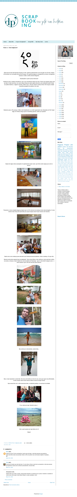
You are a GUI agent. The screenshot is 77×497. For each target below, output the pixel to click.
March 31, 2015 (9, 467)
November (61, 85)
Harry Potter (65, 152)
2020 (60, 74)
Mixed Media (67, 177)
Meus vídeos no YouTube (64, 186)
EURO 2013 (60, 155)
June (60, 94)
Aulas (59, 151)
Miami (59, 162)
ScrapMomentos (60, 179)
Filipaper (67, 155)
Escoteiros (71, 164)
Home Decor (70, 160)
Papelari (61, 178)
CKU (64, 155)
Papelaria (60, 149)
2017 (60, 78)
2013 (60, 106)
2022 (60, 70)
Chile (72, 153)
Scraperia (71, 149)
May (60, 96)
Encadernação (65, 164)
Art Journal (66, 174)
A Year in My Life (65, 158)
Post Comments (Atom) (14, 484)
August (60, 91)
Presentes (63, 171)
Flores (59, 170)
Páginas (60, 145)
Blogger (41, 493)
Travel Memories (61, 167)
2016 (60, 80)
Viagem (59, 158)
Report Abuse (61, 216)
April (60, 98)
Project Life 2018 (69, 178)
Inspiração (60, 166)
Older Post (52, 482)
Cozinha (61, 177)
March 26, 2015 (9, 458)
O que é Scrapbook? (21, 41)
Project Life (68, 145)
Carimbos (62, 162)
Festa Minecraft (69, 168)
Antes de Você (60, 174)
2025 (60, 68)
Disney (71, 152)
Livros (46, 41)
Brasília (71, 146)
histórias (63, 181)
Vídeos (65, 160)
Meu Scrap (70, 151)
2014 (60, 104)
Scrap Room (60, 160)
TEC (72, 179)
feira (61, 181)
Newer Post (6, 482)
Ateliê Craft (60, 168)
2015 (60, 81)
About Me (11, 41)
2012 (60, 108)
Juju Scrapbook (63, 151)
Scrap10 (71, 158)
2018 (60, 76)
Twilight (59, 152)
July (60, 93)
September (61, 89)
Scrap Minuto (67, 162)
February (61, 102)
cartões (64, 146)
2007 (60, 118)
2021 (60, 72)
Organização (60, 159)
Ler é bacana (64, 170)
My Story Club (39, 41)
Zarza (60, 146)
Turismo (59, 181)
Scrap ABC (30, 41)
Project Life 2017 (68, 159)
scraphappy (67, 181)
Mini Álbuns (65, 149)
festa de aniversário (65, 148)
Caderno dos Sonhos (66, 175)
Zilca (7, 462)
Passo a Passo (67, 163)
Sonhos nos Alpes (67, 179)
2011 (60, 110)
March (60, 100)
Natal (63, 166)
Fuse (64, 177)
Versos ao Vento (69, 167)
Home (5, 41)
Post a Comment (8, 479)
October (60, 87)
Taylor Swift (70, 166)
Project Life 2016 (61, 153)
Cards (64, 168)
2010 (60, 112)
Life (9, 444)
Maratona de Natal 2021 (67, 156)
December (61, 83)
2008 (60, 116)
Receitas (66, 166)
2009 (60, 114)
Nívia (7, 451)
